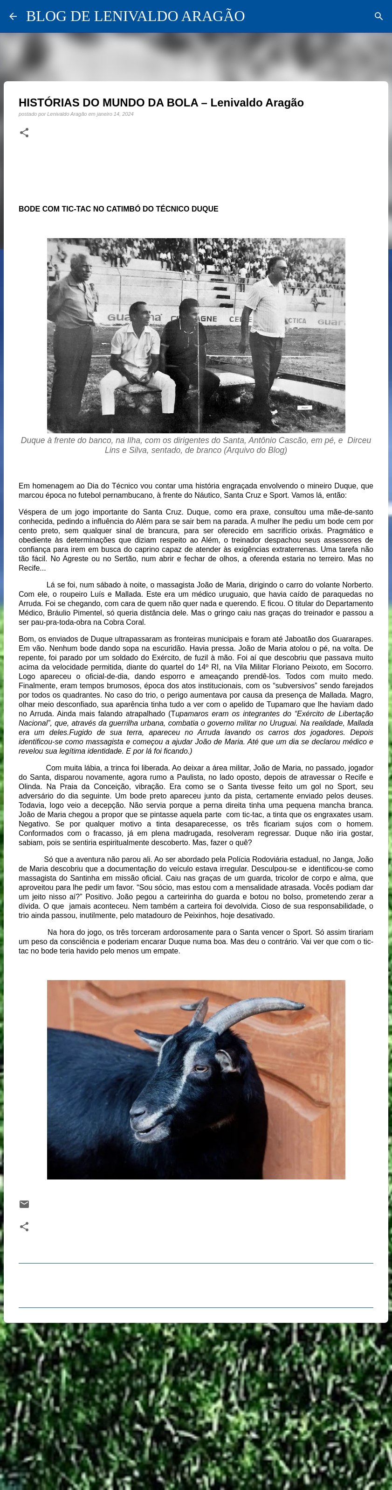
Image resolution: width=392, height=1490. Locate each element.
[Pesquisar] (379, 16)
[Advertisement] (196, 1402)
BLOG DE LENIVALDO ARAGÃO (135, 15)
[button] (24, 133)
